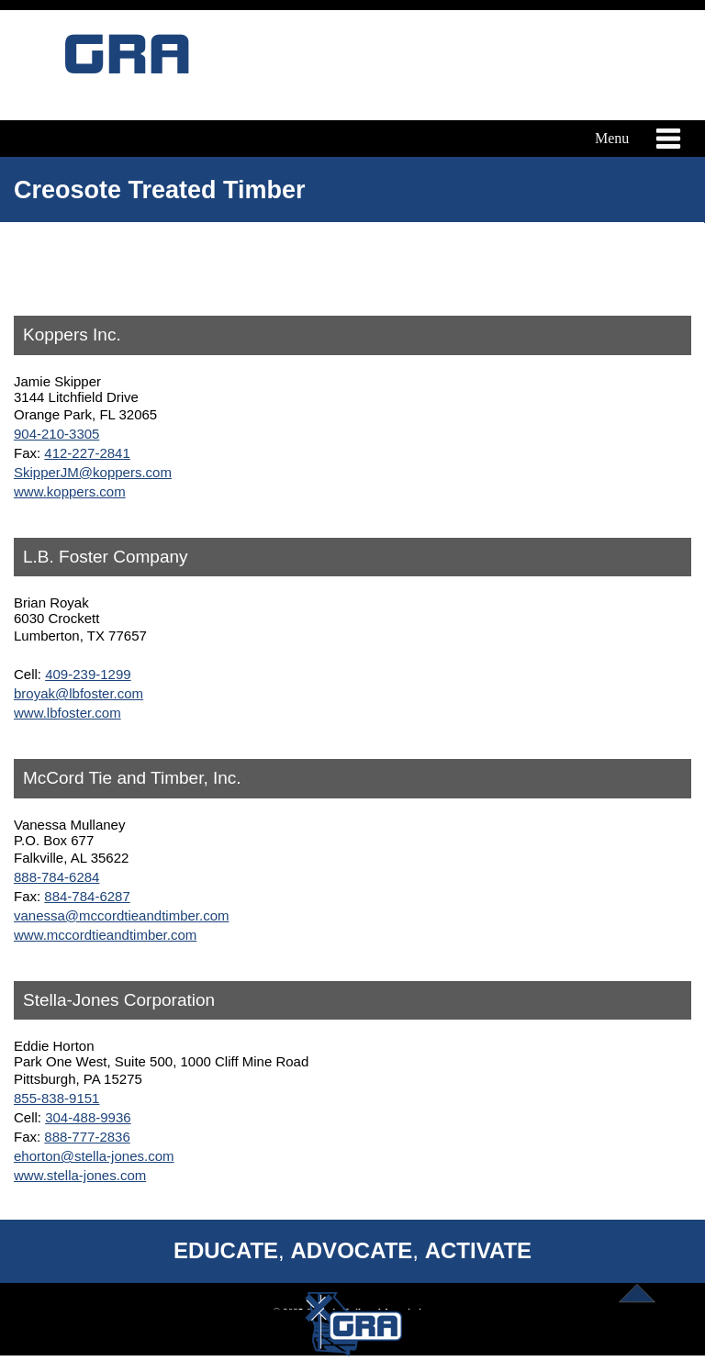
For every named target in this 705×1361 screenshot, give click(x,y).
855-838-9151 (56, 1098)
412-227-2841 (86, 453)
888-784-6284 (56, 877)
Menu (635, 138)
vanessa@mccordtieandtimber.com (121, 915)
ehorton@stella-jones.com (93, 1156)
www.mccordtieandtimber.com (105, 935)
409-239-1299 (87, 674)
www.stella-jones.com (80, 1175)
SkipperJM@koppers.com (93, 472)
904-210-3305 (56, 433)
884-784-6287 (86, 896)
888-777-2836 (86, 1136)
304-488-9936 (87, 1117)
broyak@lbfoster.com (78, 693)
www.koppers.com (70, 491)
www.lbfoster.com (67, 712)
